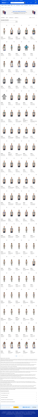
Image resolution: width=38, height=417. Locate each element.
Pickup (11, 5)
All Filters (2, 17)
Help (27, 2)
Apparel (5, 7)
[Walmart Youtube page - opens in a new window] (28, 407)
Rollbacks (2, 5)
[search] (16, 22)
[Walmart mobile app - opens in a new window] (34, 407)
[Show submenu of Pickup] (12, 5)
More (32, 5)
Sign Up (16, 407)
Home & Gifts (2, 7)
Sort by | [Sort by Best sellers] (30, 17)
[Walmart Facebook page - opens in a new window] (23, 407)
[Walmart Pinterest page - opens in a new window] (26, 407)
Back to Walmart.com (3, 0)
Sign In (35, 0)
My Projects (12, 0)
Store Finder (9, 0)
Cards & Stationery (18, 5)
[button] (4, 25)
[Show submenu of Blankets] (31, 5)
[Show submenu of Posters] (23, 5)
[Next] (22, 356)
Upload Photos (21, 0)
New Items (5, 5)
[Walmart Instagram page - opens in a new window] (29, 407)
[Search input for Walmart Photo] (17, 2)
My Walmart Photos (17, 0)
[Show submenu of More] (33, 5)
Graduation (8, 5)
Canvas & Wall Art (26, 5)
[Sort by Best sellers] (34, 17)
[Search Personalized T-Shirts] (8, 22)
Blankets (30, 5)
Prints (14, 5)
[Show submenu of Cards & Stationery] (20, 5)
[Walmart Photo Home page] (5, 3)
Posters (22, 5)
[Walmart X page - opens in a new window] (24, 407)
